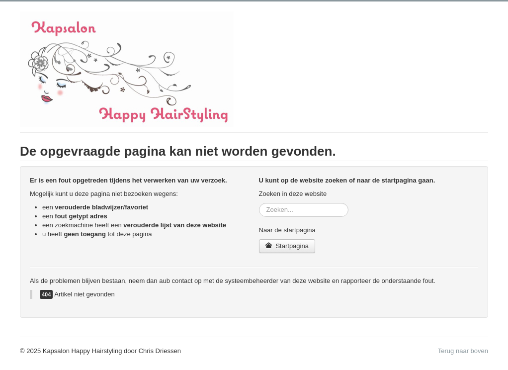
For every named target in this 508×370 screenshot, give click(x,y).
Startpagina (287, 246)
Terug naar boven (463, 351)
